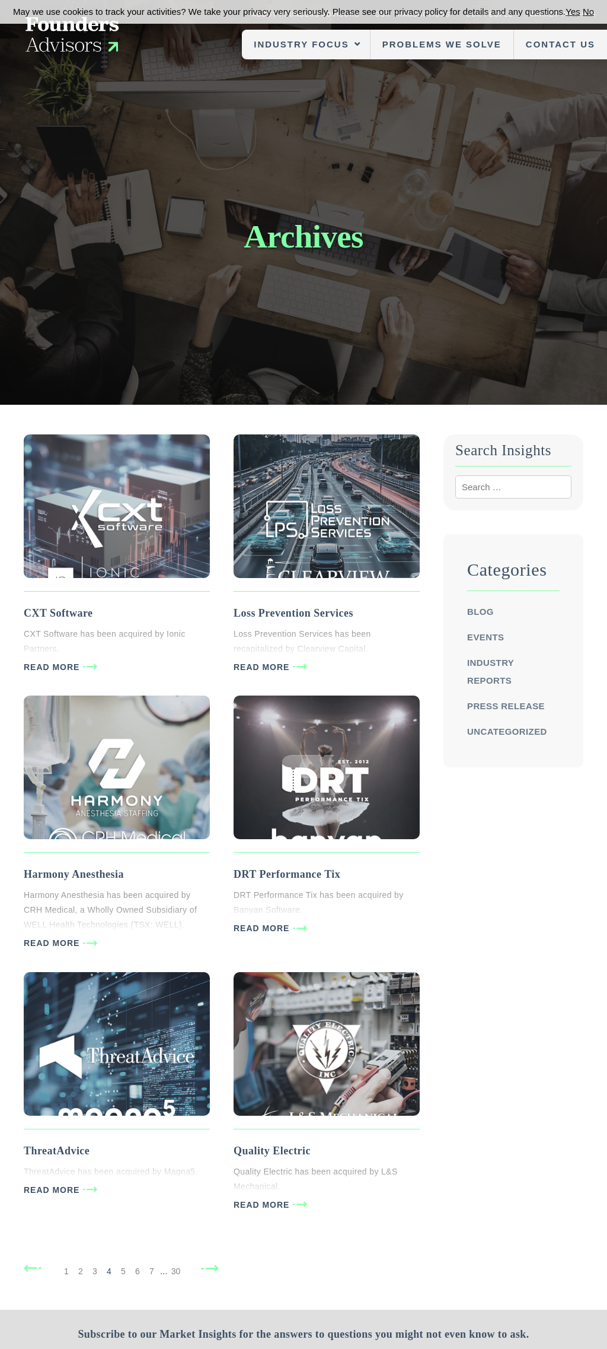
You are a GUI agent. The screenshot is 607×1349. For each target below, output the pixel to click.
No (588, 12)
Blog (480, 612)
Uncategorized (507, 731)
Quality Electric (272, 1151)
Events (485, 637)
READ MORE (51, 667)
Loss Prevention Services (293, 613)
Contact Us (560, 44)
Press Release (506, 706)
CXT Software (58, 613)
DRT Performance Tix (287, 874)
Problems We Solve (441, 44)
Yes (573, 12)
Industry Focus (301, 44)
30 (176, 1271)
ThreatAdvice (57, 1151)
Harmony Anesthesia (74, 874)
